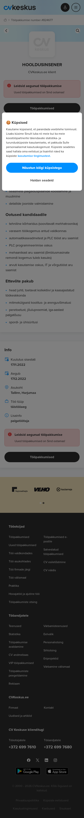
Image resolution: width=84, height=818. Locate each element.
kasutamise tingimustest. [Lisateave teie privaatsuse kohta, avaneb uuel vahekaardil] (34, 156)
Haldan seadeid (41, 180)
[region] (42, 152)
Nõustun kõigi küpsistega (42, 167)
